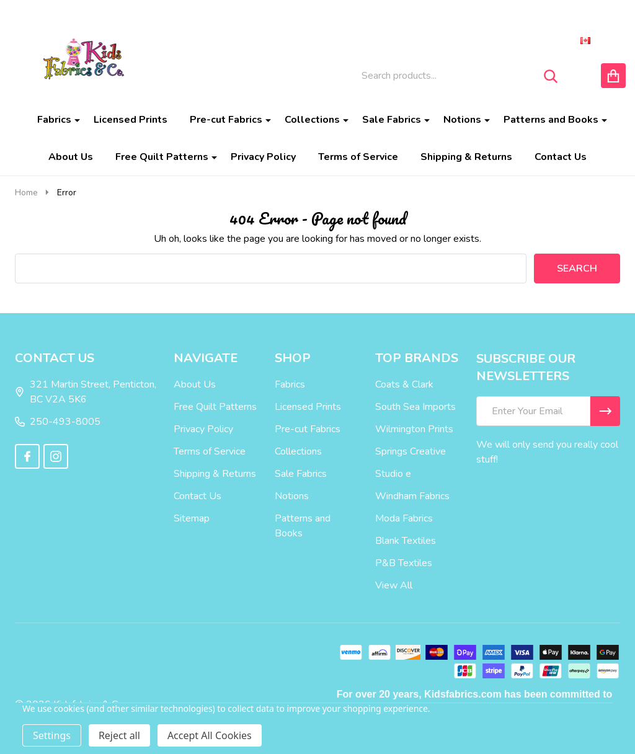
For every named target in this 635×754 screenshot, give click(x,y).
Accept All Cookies (209, 735)
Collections (312, 119)
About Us (70, 157)
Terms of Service (358, 157)
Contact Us (561, 157)
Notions (462, 119)
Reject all (119, 735)
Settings (52, 735)
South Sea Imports (415, 407)
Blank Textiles (405, 541)
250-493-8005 (57, 421)
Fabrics (54, 119)
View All (393, 585)
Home (26, 192)
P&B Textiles (403, 563)
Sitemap (192, 518)
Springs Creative (410, 451)
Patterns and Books (551, 119)
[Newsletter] (605, 411)
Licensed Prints (130, 119)
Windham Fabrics (412, 496)
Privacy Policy (263, 157)
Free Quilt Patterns (161, 157)
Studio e (393, 474)
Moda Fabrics (404, 518)
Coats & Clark (404, 384)
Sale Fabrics (391, 119)
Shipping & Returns (466, 157)
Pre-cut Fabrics (226, 119)
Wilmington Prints (414, 429)
